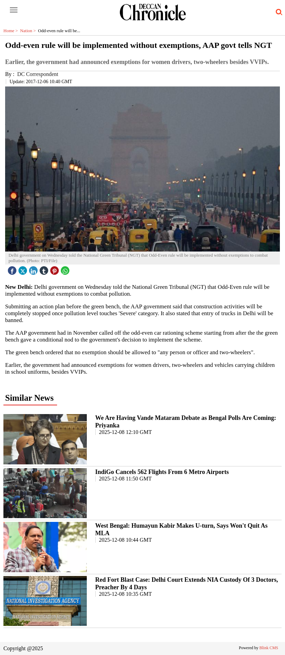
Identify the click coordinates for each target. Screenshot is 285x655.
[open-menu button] (13, 10)
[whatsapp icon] (66, 268)
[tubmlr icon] (44, 268)
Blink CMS (268, 647)
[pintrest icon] (55, 268)
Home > (11, 30)
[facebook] (13, 268)
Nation (29, 30)
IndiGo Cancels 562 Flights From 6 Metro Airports (162, 471)
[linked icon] (34, 268)
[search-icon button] (278, 12)
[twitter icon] (23, 268)
